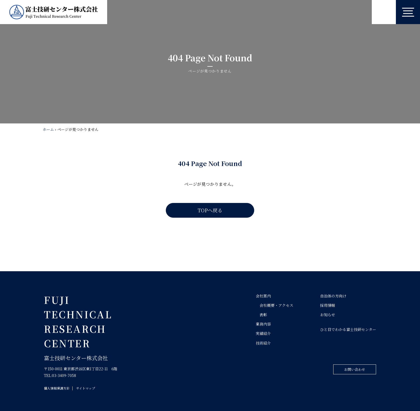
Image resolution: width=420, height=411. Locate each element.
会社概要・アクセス (276, 305)
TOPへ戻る (210, 210)
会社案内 (263, 296)
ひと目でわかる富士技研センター (348, 329)
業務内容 (263, 324)
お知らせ (327, 314)
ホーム (48, 129)
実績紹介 (263, 333)
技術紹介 (263, 343)
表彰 (263, 314)
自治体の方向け (333, 296)
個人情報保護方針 (57, 388)
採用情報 (327, 305)
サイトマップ (85, 388)
